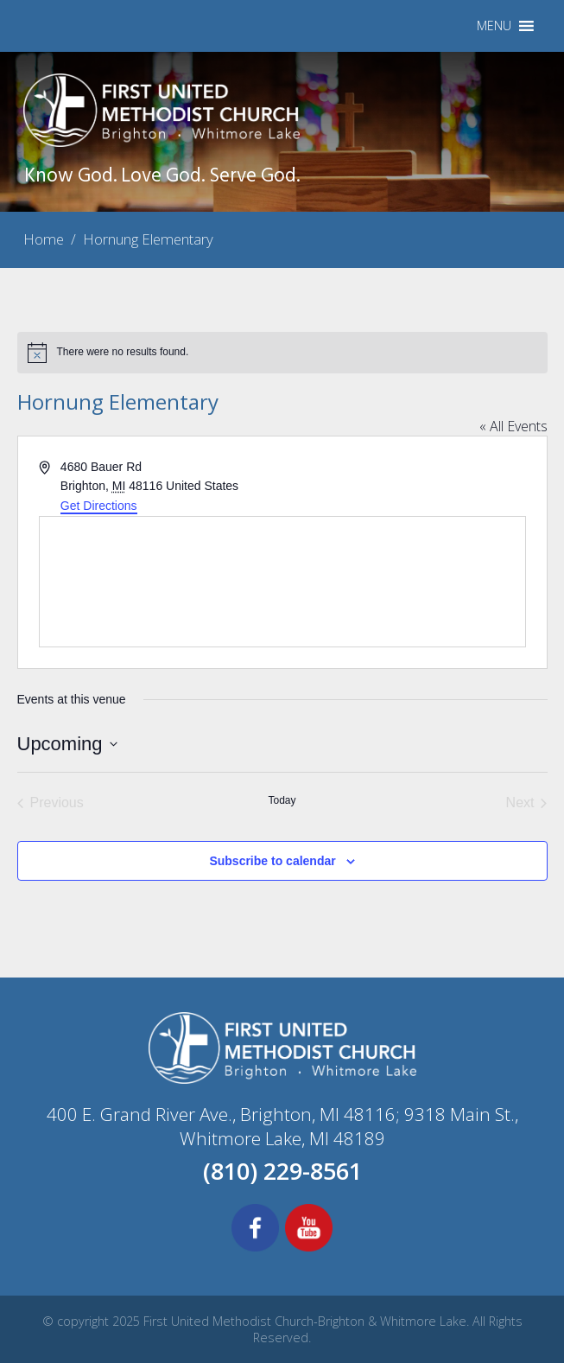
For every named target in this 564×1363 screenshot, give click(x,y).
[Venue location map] (282, 581)
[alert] (282, 352)
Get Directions (98, 506)
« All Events (513, 426)
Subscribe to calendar (272, 861)
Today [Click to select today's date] (281, 800)
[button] (494, 26)
